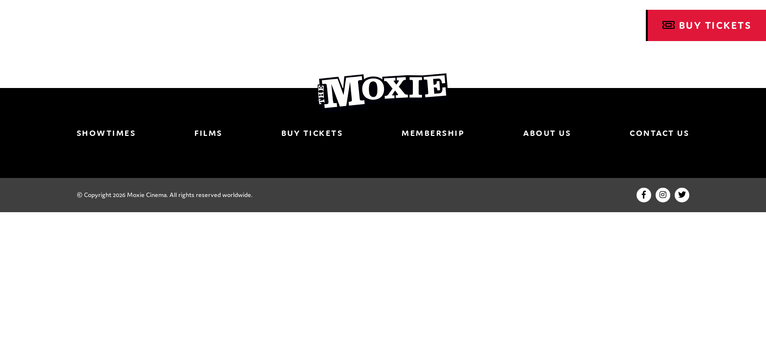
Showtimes (106, 133)
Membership (433, 133)
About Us (547, 133)
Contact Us (659, 133)
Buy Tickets (707, 25)
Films (208, 133)
